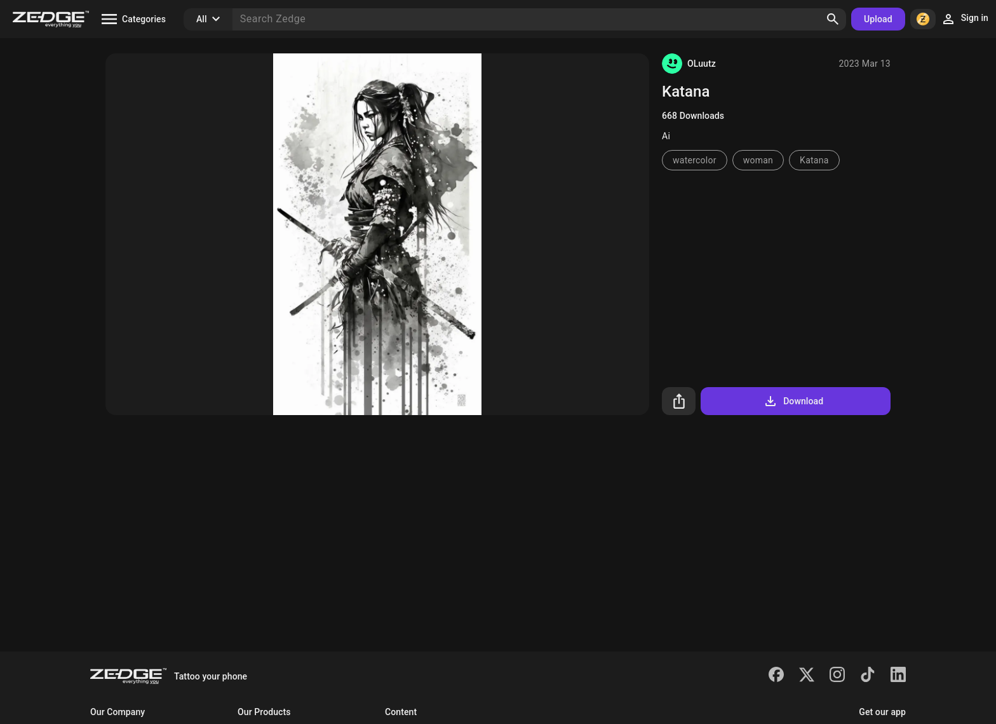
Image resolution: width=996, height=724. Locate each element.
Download (793, 401)
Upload (878, 19)
